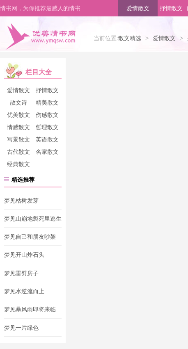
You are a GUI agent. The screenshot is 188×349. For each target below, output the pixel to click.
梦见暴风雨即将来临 (30, 309)
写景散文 (18, 139)
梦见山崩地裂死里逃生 (33, 218)
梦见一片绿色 (21, 327)
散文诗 (18, 102)
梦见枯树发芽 (21, 200)
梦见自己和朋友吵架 (30, 236)
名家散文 (47, 151)
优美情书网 (40, 36)
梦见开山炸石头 (24, 255)
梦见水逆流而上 (24, 291)
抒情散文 (171, 8)
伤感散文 (47, 115)
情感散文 (18, 127)
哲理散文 (47, 127)
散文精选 (129, 38)
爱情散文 (137, 8)
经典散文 (18, 164)
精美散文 (47, 102)
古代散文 (18, 151)
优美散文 (18, 115)
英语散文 (47, 139)
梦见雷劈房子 (21, 273)
